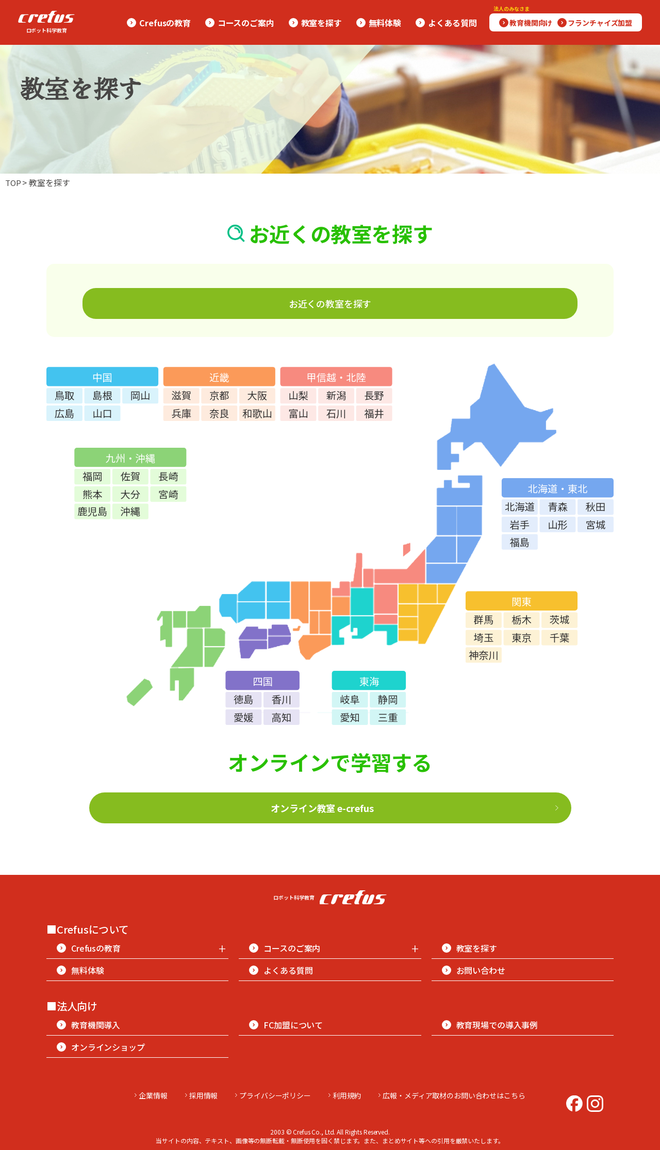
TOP (14, 182)
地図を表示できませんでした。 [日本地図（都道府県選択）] (330, 541)
